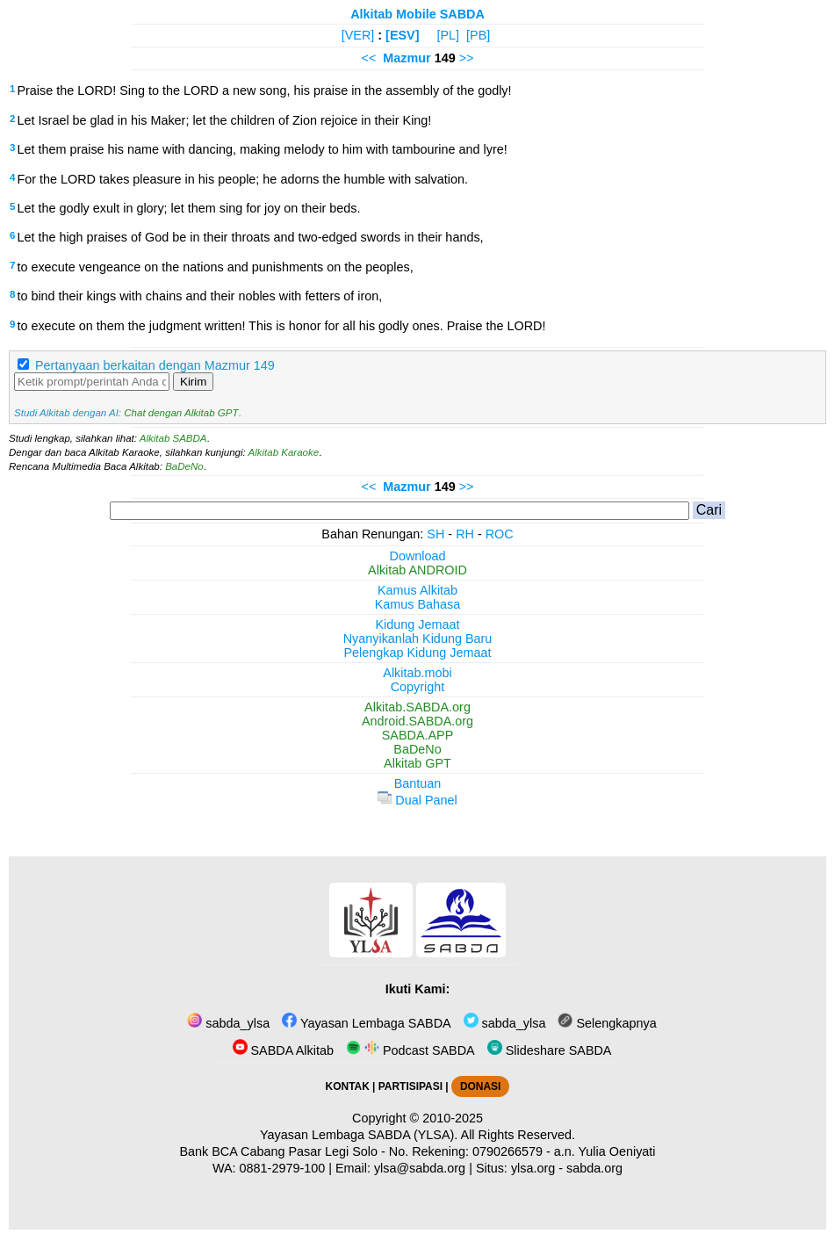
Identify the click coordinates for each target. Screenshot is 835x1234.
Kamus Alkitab (417, 590)
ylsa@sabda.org (419, 1168)
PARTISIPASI (410, 1086)
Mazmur (406, 58)
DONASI (480, 1086)
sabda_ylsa (228, 1023)
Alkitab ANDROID (417, 570)
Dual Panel (417, 800)
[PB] (478, 35)
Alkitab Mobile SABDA (417, 14)
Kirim (193, 381)
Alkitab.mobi (417, 673)
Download (418, 556)
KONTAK (348, 1086)
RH (465, 534)
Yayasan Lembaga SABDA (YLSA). (358, 1135)
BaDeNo (184, 466)
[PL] (447, 35)
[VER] (358, 35)
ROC (500, 534)
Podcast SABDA (410, 1050)
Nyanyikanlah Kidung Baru (418, 638)
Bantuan (418, 783)
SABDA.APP (418, 735)
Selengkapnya (607, 1023)
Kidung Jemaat (418, 624)
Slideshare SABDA (549, 1050)
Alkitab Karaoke (284, 452)
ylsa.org (533, 1168)
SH (435, 534)
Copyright (418, 687)
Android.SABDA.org (417, 721)
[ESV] (402, 35)
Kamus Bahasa (418, 604)
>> (466, 58)
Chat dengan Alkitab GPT (181, 413)
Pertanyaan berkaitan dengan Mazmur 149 (155, 365)
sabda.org (594, 1168)
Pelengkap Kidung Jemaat (417, 653)
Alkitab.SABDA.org (417, 707)
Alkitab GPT (417, 763)
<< (368, 58)
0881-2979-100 (283, 1168)
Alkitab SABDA (173, 438)
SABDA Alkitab (283, 1050)
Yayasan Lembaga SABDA (366, 1023)
